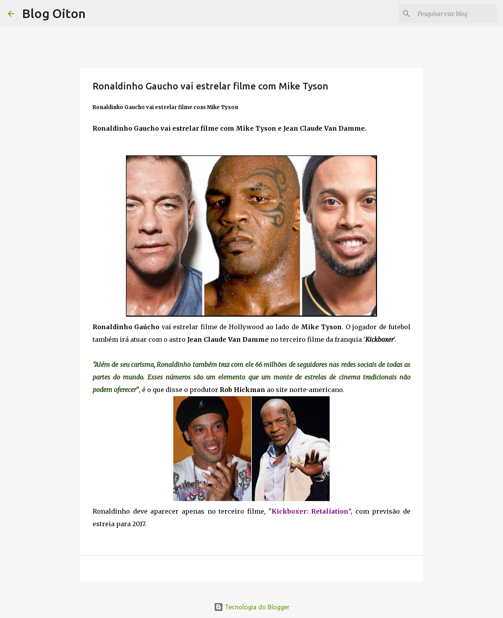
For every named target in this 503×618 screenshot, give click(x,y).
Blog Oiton (54, 13)
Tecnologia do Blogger (252, 607)
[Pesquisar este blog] (455, 13)
